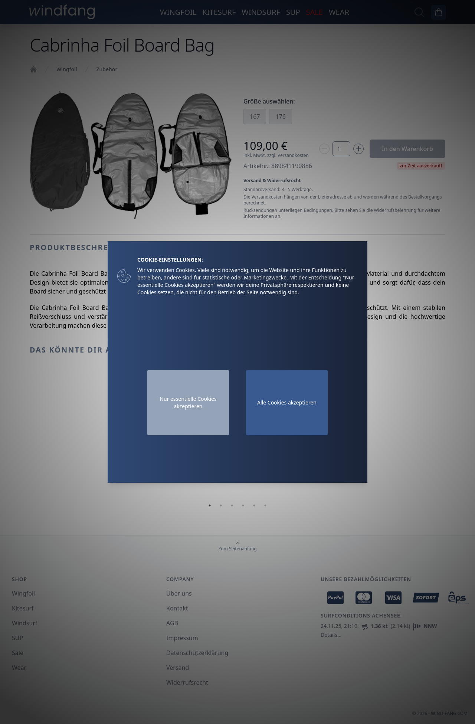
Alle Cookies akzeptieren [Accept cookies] (287, 402)
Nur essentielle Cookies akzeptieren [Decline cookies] (188, 402)
